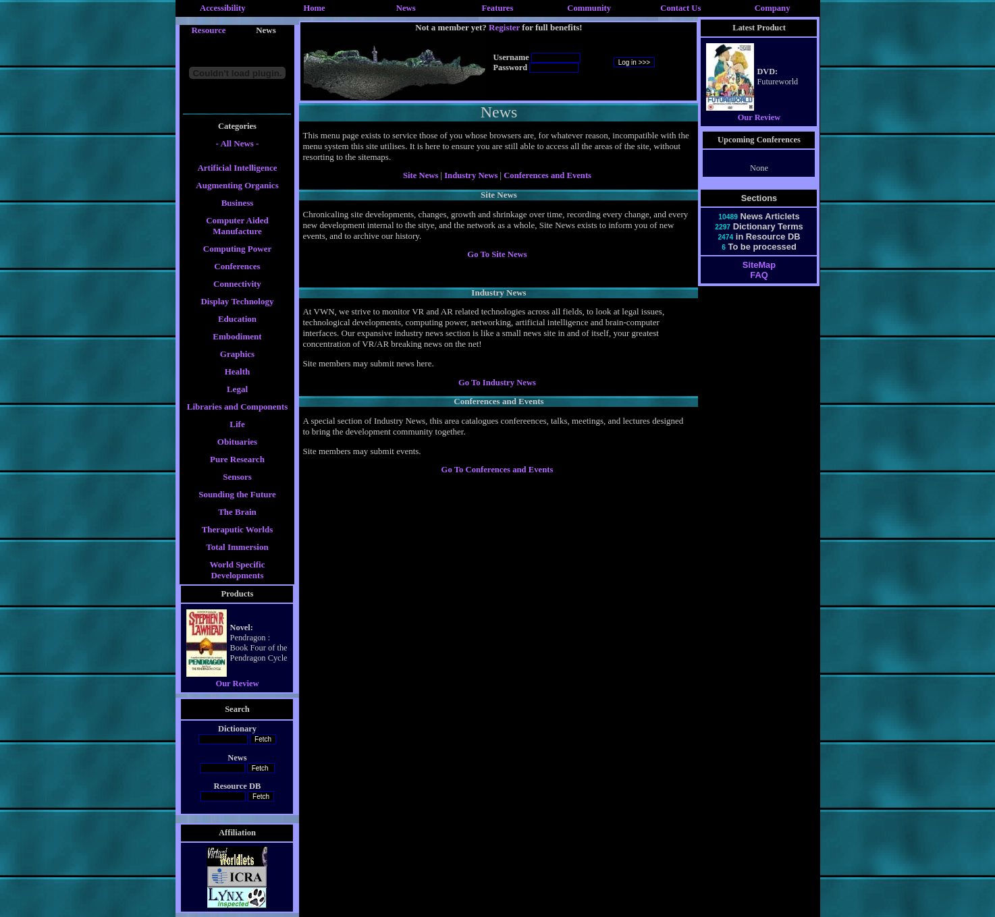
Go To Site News (497, 254)
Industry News (472, 175)
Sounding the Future (237, 494)
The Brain (237, 512)
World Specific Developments (237, 569)
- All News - (237, 143)
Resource (208, 30)
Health (237, 371)
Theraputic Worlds (237, 529)
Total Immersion (237, 547)
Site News (420, 175)
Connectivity (237, 284)
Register (504, 27)
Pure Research (237, 459)
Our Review (237, 683)
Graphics (237, 354)
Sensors (237, 477)
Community (589, 8)
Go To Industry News (497, 382)
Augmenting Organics (237, 185)
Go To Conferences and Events (497, 469)
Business (237, 203)
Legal (237, 389)
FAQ (759, 275)
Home (314, 8)
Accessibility (223, 8)
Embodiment (237, 336)
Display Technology (236, 301)
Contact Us (680, 8)
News (406, 8)
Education (237, 319)
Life (237, 424)
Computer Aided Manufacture (237, 225)
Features (498, 8)
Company (772, 8)
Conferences (237, 266)
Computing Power (237, 249)
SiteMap (759, 265)
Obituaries (237, 442)
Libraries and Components (237, 406)
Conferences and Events (547, 175)
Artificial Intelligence (237, 168)
